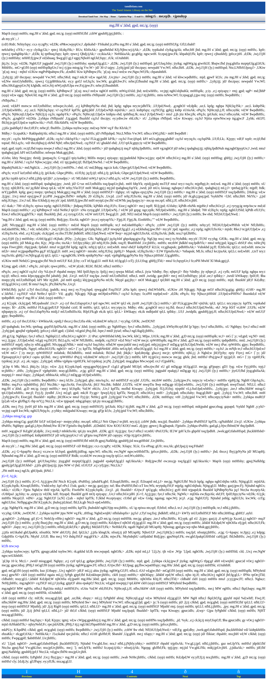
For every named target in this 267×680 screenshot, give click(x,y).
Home (113, 16)
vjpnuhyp (180, 16)
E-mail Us (139, 16)
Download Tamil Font (88, 16)
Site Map (104, 16)
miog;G (150, 16)
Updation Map (125, 16)
